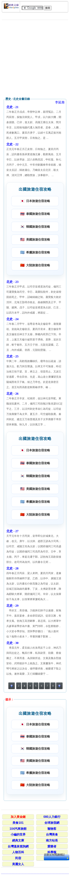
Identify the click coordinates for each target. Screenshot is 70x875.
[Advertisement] (35, 59)
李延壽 (60, 102)
